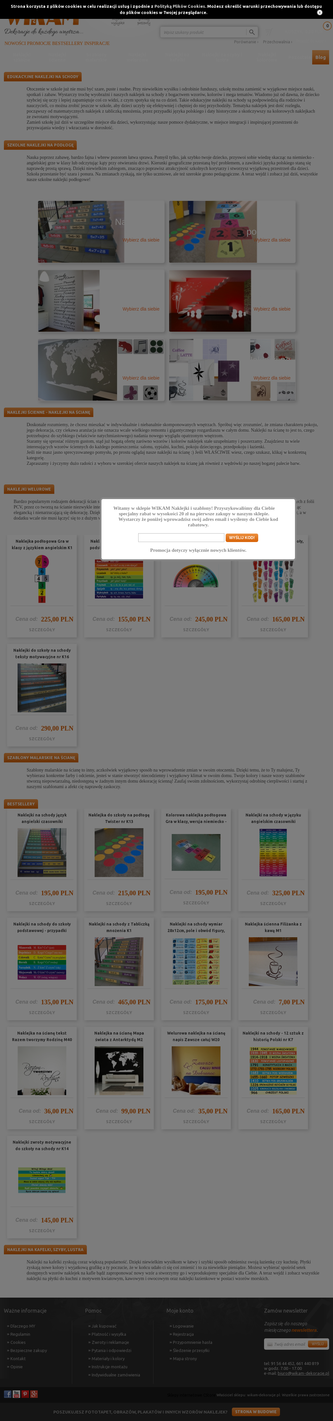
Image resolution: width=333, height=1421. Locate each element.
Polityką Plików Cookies (179, 6)
